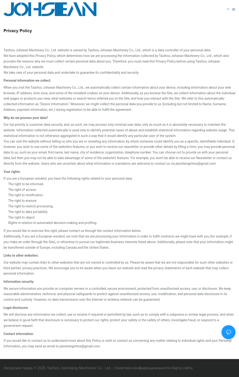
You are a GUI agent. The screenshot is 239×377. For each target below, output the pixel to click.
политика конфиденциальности (143, 368)
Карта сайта (182, 368)
